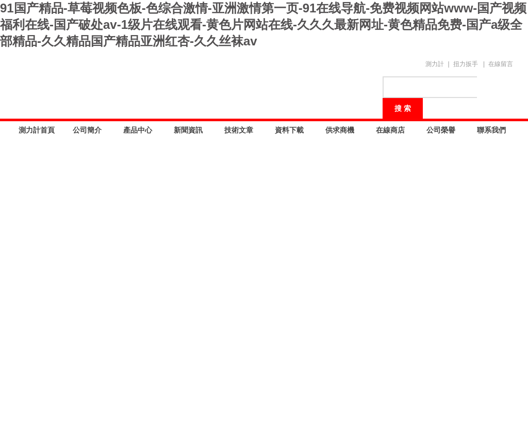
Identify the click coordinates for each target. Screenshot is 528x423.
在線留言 (500, 64)
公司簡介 (87, 130)
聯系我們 (491, 130)
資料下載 (289, 130)
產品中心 (137, 130)
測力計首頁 (37, 130)
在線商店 (390, 130)
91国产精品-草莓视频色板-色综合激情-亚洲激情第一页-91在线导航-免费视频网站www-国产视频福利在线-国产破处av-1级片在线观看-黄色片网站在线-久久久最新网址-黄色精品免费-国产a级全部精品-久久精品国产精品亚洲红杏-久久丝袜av (263, 24)
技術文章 (238, 130)
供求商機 (339, 130)
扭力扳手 (465, 64)
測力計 (434, 64)
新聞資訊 (188, 130)
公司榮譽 (440, 130)
